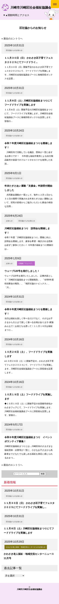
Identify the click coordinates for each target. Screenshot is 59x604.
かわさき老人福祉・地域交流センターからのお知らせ (25, 547)
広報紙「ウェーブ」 (26, 263)
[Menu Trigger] (55, 4)
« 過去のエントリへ (12, 38)
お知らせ (9, 221)
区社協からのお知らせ (14, 50)
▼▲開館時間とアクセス (16, 15)
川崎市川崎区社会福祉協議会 (30, 7)
